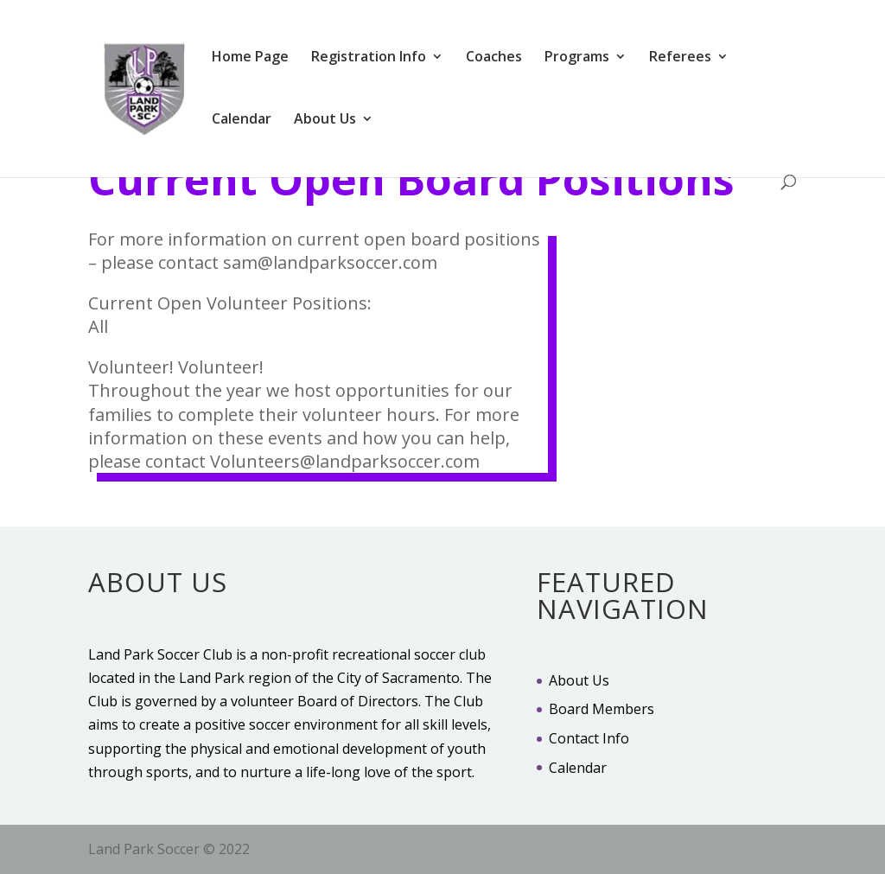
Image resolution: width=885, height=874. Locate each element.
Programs (576, 58)
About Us (325, 120)
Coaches (494, 58)
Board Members (601, 708)
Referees (680, 58)
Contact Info (589, 738)
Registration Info (368, 58)
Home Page (250, 58)
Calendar (241, 120)
